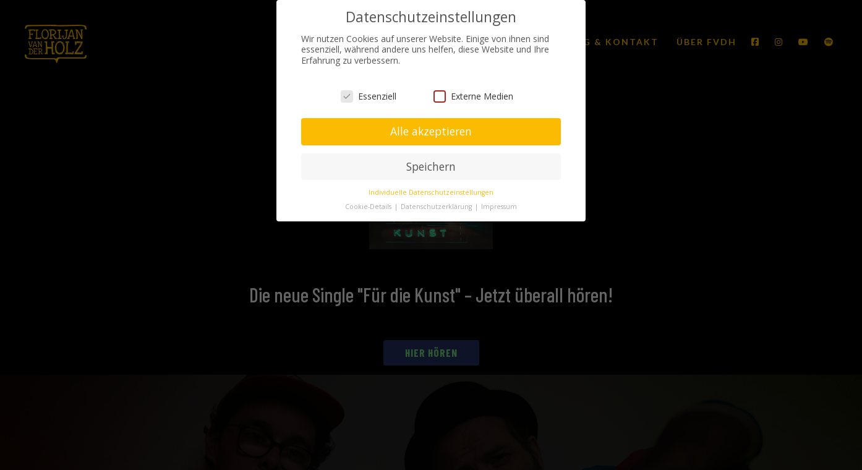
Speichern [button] (431, 166)
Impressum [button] (499, 206)
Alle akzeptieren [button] (431, 131)
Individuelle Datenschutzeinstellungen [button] (431, 192)
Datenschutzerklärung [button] (437, 206)
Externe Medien (473, 96)
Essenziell (368, 96)
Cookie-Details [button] (369, 206)
